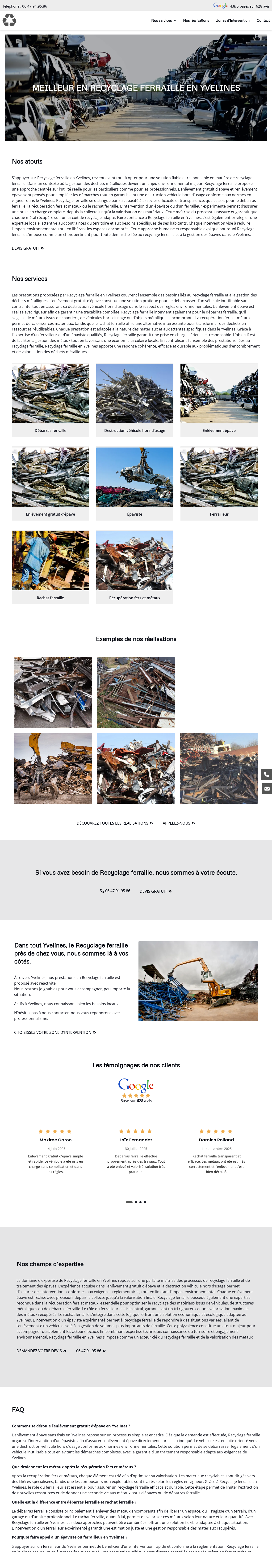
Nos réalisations (196, 20)
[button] (129, 1202)
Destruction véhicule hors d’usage (134, 430)
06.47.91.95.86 (34, 6)
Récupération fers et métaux (134, 597)
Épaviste (134, 514)
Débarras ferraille (50, 430)
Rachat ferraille (50, 597)
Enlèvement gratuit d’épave (50, 514)
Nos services (163, 20)
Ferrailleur (219, 514)
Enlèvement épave (219, 430)
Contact (263, 20)
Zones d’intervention (233, 20)
